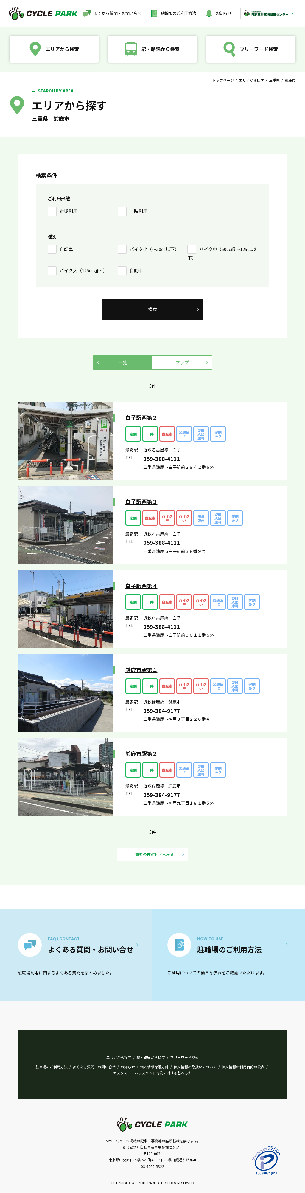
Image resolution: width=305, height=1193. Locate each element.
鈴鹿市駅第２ (141, 753)
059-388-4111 (161, 458)
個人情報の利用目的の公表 (243, 1066)
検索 (152, 309)
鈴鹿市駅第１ (141, 670)
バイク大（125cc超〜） (83, 270)
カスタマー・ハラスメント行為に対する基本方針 (152, 1072)
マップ (182, 362)
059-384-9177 (161, 710)
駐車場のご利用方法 (51, 1066)
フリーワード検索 (184, 1057)
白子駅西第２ (141, 417)
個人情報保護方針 (154, 1066)
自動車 (136, 270)
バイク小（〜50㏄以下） (154, 249)
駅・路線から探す (150, 1057)
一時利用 (138, 211)
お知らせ (223, 13)
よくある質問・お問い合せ (117, 13)
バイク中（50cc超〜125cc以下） (221, 253)
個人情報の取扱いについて (195, 1066)
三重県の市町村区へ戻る (152, 854)
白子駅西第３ (141, 501)
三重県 (274, 80)
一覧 (122, 362)
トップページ (223, 80)
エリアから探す (251, 80)
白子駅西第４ (141, 585)
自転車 (66, 249)
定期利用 (68, 211)
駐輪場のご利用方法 (178, 13)
